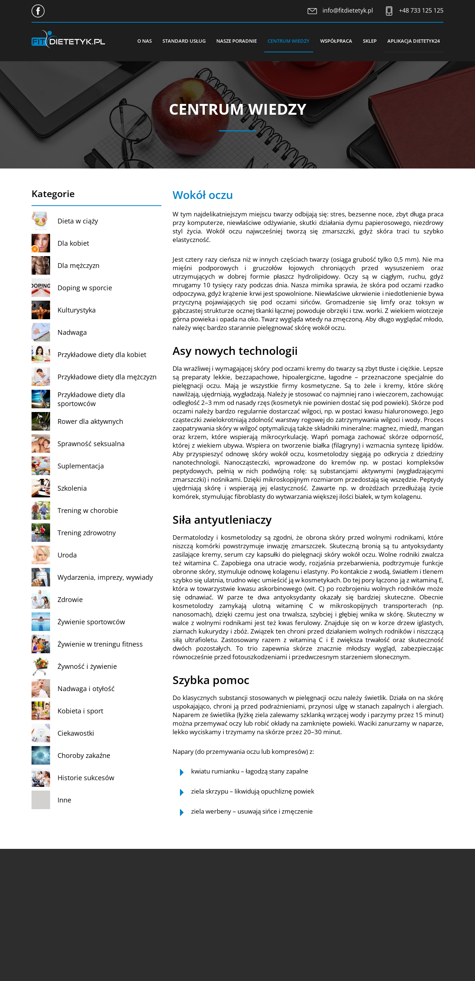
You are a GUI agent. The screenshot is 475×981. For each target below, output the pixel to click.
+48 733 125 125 (421, 10)
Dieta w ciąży (78, 220)
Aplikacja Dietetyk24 (413, 40)
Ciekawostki (76, 733)
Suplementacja (81, 465)
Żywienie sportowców (91, 621)
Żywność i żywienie (87, 666)
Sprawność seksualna (91, 443)
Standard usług (182, 40)
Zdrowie (70, 599)
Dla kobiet (73, 243)
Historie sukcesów (86, 777)
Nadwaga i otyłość (86, 688)
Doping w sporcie (85, 287)
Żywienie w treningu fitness (100, 644)
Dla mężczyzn (78, 265)
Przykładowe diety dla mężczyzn (107, 376)
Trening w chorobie (88, 510)
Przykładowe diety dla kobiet (102, 354)
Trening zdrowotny (87, 532)
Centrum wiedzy (287, 40)
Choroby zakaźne (84, 755)
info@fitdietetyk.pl (347, 10)
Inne (64, 799)
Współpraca (335, 40)
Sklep (369, 40)
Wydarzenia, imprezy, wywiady (105, 577)
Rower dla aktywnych (90, 421)
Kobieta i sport (80, 710)
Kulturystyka (77, 309)
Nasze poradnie (235, 40)
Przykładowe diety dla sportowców (91, 399)
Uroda (67, 554)
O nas (142, 40)
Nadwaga (72, 332)
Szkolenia (72, 488)
